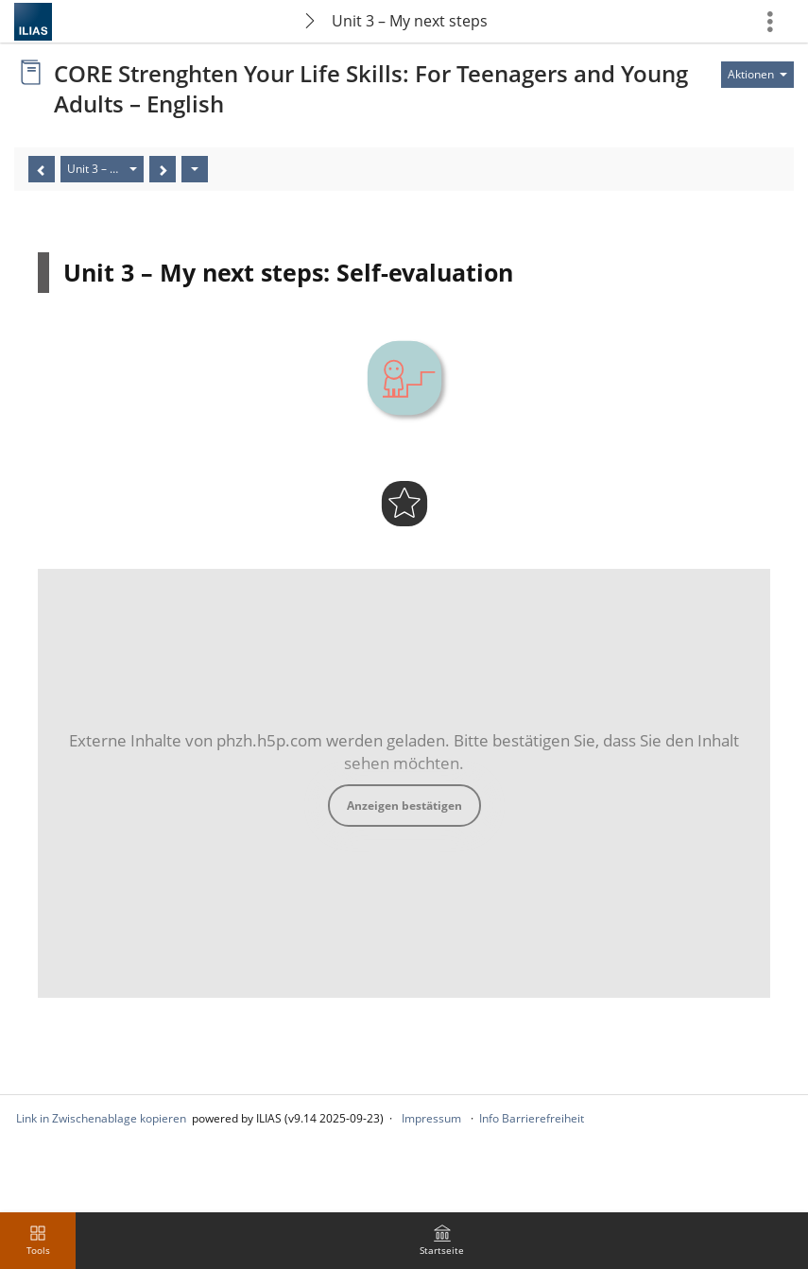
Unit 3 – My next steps (410, 20)
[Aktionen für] (757, 74)
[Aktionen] (194, 169)
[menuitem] (442, 1240)
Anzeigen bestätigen (404, 805)
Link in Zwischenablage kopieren (101, 1118)
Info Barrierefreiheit (531, 1118)
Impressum (431, 1118)
